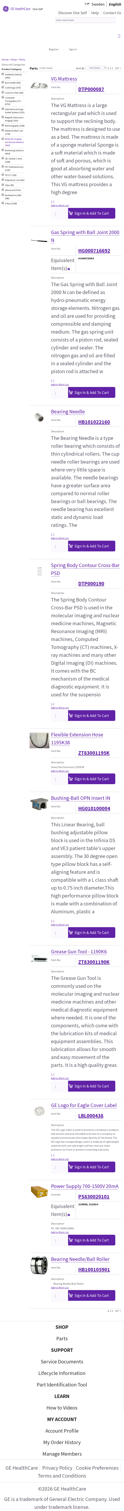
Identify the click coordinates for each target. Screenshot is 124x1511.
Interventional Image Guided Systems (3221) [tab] (15, 111)
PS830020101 (94, 1196)
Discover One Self (72, 12)
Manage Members (62, 1454)
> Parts (21, 59)
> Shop (13, 59)
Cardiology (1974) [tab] (13, 87)
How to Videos (61, 1407)
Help (95, 12)
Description (57, 98)
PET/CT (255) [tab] (10, 175)
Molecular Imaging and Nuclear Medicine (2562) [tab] (14, 142)
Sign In (73, 49)
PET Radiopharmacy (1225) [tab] (14, 169)
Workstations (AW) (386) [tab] (13, 197)
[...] (52, 201)
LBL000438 (90, 1115)
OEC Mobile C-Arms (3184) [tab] (13, 160)
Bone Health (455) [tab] (13, 82)
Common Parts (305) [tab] (14, 92)
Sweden (98, 4)
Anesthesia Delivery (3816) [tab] (13, 76)
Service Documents (62, 1361)
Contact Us (112, 12)
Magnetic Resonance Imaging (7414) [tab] (14, 119)
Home (5, 59)
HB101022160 (94, 422)
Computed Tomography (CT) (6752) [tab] (13, 101)
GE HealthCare (21, 1468)
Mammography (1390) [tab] (15, 125)
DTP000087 (91, 89)
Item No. (56, 87)
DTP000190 (91, 583)
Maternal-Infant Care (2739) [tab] (14, 132)
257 (117, 68)
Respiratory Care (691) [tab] (15, 180)
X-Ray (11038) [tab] (11, 203)
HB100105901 (94, 1269)
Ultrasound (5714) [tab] (13, 190)
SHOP (61, 1327)
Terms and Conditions (62, 1475)
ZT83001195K (94, 753)
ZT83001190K (94, 962)
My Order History (62, 1442)
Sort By (80, 68)
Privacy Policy (56, 1468)
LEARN (61, 1396)
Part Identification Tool (62, 1384)
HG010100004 (94, 808)
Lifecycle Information (62, 1373)
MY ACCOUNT (62, 1419)
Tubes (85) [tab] (9, 185)
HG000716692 (94, 250)
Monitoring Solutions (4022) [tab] (14, 152)
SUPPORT (62, 1350)
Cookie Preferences (97, 1468)
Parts (62, 1338)
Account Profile (62, 1430)
